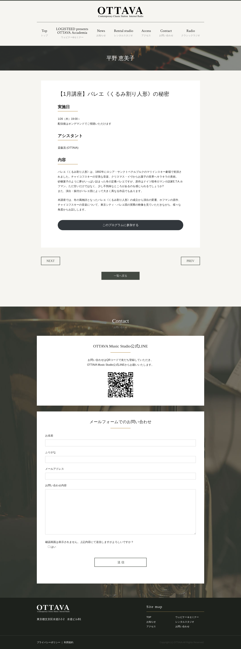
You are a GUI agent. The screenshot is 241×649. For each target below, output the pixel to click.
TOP (148, 617)
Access (146, 32)
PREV (190, 261)
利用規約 (68, 642)
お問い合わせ (182, 626)
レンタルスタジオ (184, 621)
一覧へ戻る (120, 275)
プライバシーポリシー (48, 642)
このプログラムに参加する (120, 225)
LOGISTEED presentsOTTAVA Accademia (72, 33)
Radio (190, 32)
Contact (166, 32)
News (101, 32)
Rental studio (123, 32)
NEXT (51, 261)
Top (44, 32)
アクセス (151, 626)
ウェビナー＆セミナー (187, 617)
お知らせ (151, 621)
